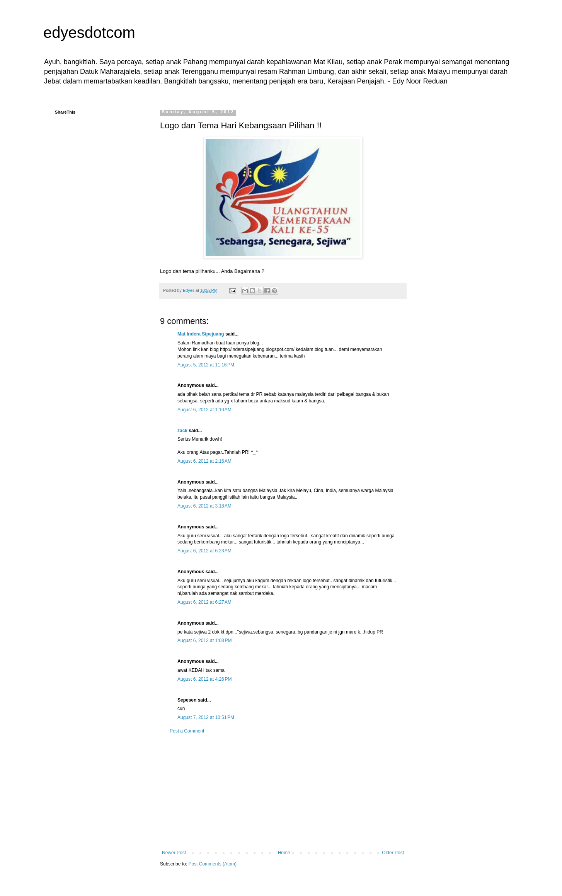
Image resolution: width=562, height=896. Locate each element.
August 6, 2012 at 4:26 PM (204, 679)
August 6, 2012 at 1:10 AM (204, 409)
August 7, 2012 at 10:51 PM (205, 717)
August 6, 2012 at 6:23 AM (204, 551)
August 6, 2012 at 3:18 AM (204, 506)
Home (284, 852)
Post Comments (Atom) (212, 864)
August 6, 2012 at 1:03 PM (204, 640)
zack (182, 430)
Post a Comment (187, 731)
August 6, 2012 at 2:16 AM (204, 461)
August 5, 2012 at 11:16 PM (205, 365)
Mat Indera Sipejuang (200, 334)
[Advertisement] (283, 792)
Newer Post (174, 852)
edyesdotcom (89, 32)
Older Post (393, 852)
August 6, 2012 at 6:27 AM (204, 602)
